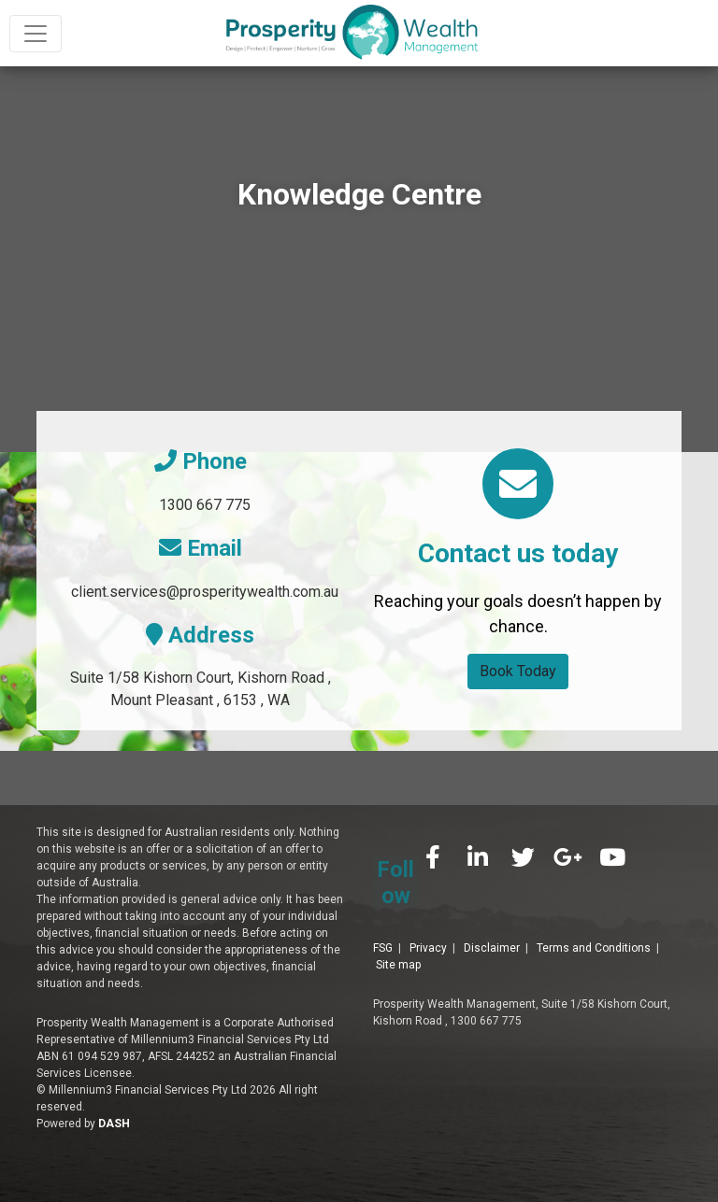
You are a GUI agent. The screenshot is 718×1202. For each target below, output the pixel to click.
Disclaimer (492, 913)
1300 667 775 (205, 505)
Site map (398, 930)
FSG (383, 913)
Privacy (428, 913)
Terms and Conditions (594, 913)
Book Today (518, 671)
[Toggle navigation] (35, 33)
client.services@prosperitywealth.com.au (204, 592)
